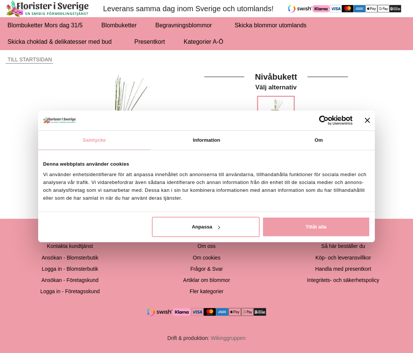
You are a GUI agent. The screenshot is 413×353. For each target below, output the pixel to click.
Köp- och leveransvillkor (343, 258)
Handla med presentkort (343, 269)
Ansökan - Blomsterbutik (70, 258)
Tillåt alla (316, 227)
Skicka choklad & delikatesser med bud (61, 42)
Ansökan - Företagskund (70, 280)
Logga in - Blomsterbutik (70, 269)
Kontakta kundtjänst (70, 246)
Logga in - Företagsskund (70, 291)
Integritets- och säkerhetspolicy (343, 280)
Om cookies (206, 258)
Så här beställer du (343, 246)
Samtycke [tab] (94, 139)
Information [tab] (206, 139)
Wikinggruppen (228, 338)
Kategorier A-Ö (205, 42)
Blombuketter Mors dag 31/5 (45, 25)
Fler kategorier (206, 291)
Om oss (206, 246)
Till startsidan (29, 59)
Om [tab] (319, 139)
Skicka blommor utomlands (270, 25)
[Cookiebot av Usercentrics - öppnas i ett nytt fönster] (320, 120)
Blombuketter (119, 25)
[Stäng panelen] (367, 120)
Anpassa (206, 227)
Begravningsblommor (185, 25)
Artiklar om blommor (206, 280)
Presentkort (149, 42)
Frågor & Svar (206, 269)
